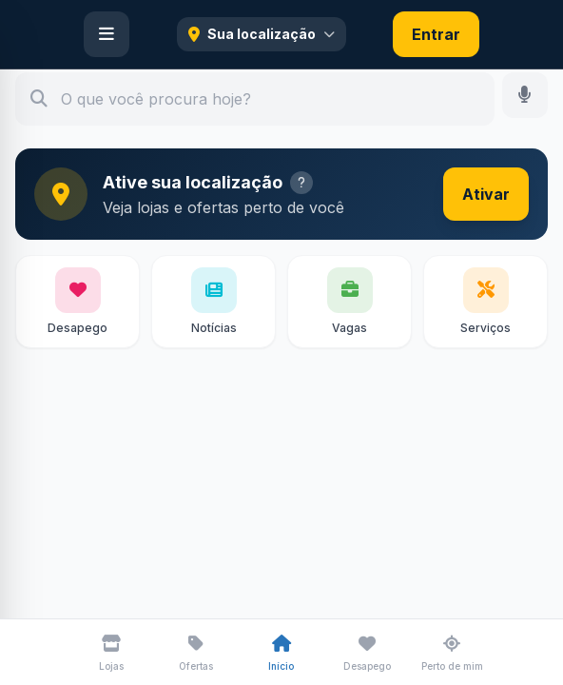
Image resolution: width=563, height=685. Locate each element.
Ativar (486, 194)
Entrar (436, 34)
